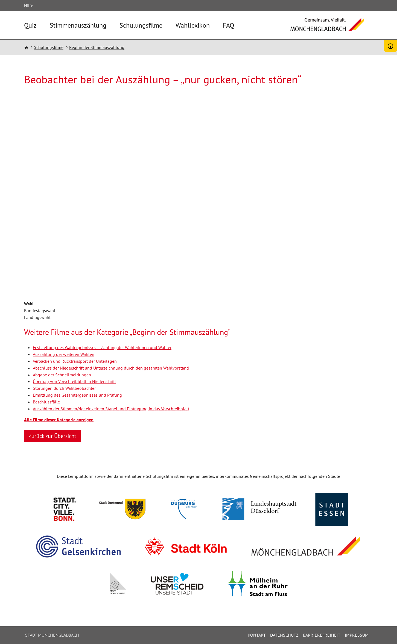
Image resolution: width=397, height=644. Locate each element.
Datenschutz (284, 635)
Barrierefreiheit (321, 635)
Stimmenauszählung (78, 25)
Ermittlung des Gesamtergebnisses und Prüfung (77, 395)
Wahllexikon (193, 25)
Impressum (357, 635)
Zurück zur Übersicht (52, 436)
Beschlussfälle (46, 402)
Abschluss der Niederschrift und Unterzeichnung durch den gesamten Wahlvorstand (111, 368)
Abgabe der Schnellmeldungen (62, 374)
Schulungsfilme (140, 25)
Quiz (30, 25)
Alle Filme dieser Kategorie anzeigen (59, 419)
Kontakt (257, 635)
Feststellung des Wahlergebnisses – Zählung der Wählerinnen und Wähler (102, 347)
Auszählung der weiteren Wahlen (63, 354)
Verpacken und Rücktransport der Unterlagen (75, 361)
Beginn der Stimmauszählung (96, 47)
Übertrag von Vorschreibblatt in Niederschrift (74, 381)
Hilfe (28, 5)
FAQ (228, 25)
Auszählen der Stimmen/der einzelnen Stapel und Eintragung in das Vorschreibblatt (111, 408)
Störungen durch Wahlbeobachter (64, 388)
